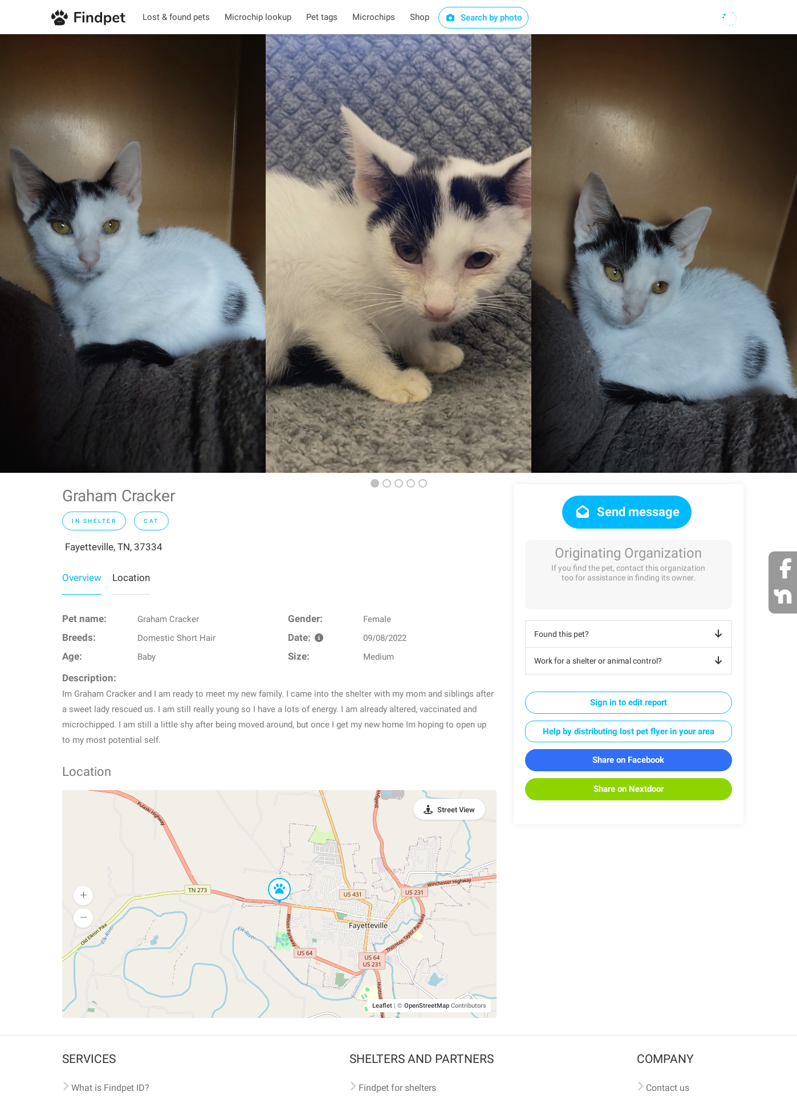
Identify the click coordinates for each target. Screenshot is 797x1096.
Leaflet (382, 1005)
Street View (456, 809)
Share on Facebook (628, 760)
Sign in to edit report (628, 702)
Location (131, 577)
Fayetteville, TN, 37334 (113, 547)
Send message (627, 512)
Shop (419, 17)
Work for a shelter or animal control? (630, 660)
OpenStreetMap (426, 1005)
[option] (133, 253)
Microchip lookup (258, 17)
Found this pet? (630, 634)
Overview (81, 577)
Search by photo (484, 18)
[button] (271, 878)
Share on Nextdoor (628, 789)
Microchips (373, 17)
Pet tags (321, 17)
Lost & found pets (176, 17)
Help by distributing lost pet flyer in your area (628, 731)
